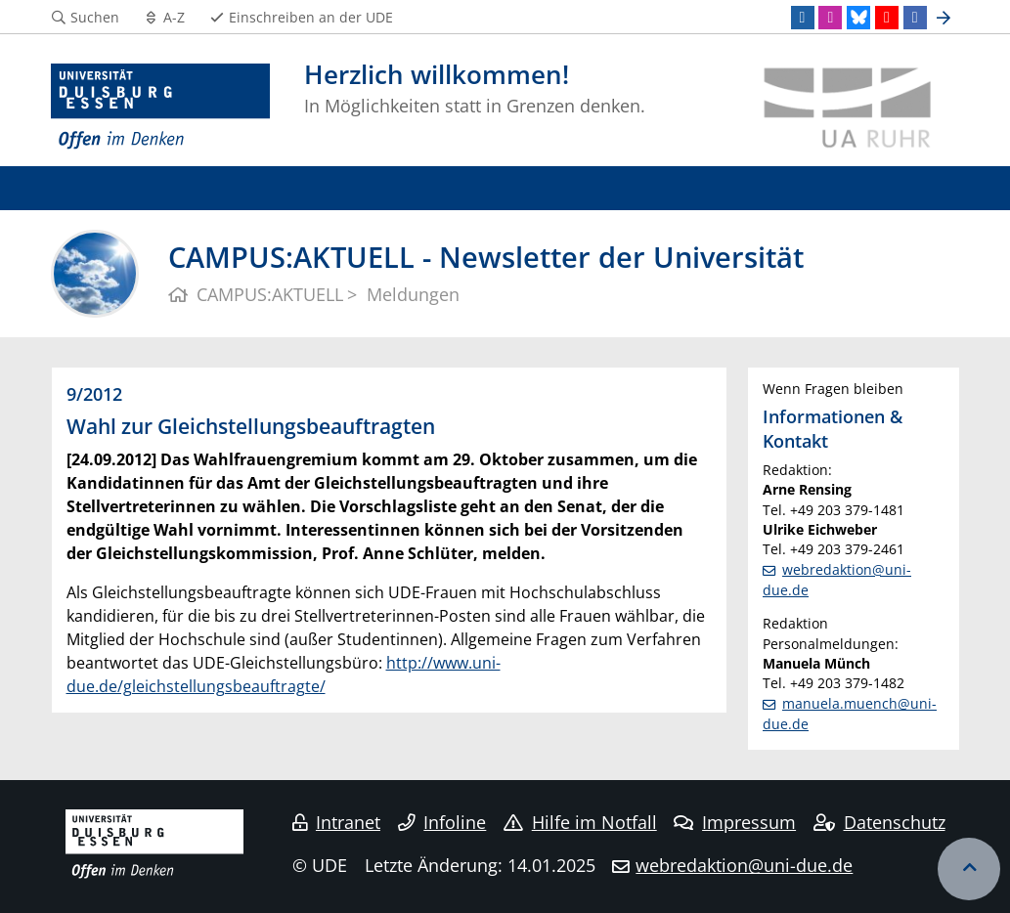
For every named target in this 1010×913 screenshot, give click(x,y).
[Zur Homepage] (161, 108)
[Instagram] (830, 17)
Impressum (735, 822)
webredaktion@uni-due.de (744, 865)
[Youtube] (887, 17)
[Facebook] (915, 17)
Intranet (336, 822)
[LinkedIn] (802, 17)
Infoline (442, 822)
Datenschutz (879, 822)
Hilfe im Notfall (580, 822)
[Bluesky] (858, 17)
